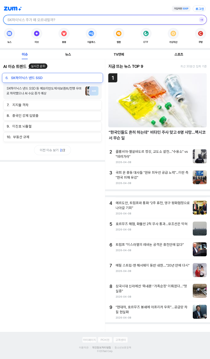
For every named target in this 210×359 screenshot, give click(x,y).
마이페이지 (89, 339)
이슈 (24, 54)
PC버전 (105, 339)
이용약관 (83, 347)
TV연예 (119, 54)
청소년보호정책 (122, 347)
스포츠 (179, 54)
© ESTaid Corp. (105, 351)
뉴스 (68, 54)
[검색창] (99, 19)
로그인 (199, 8)
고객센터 (120, 339)
